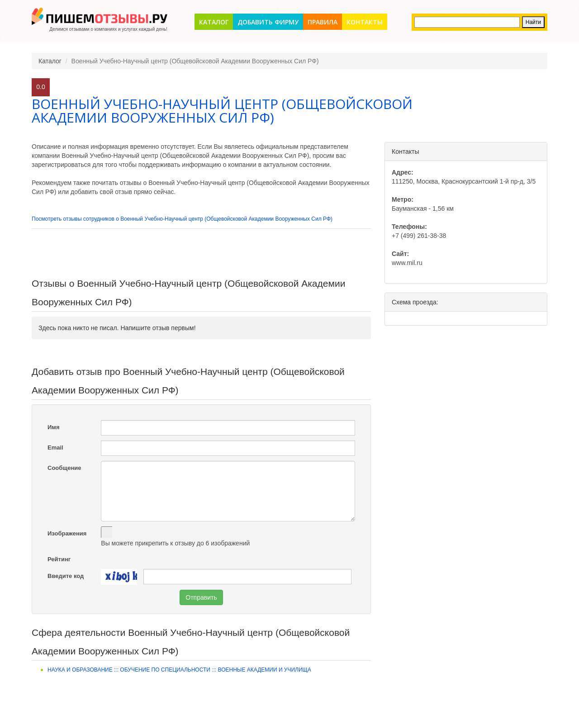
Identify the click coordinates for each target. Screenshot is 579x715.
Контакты (364, 22)
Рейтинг (59, 559)
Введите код (65, 576)
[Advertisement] (201, 253)
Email (55, 447)
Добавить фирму (268, 22)
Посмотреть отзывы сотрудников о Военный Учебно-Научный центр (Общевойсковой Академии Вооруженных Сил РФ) (182, 219)
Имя (53, 427)
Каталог (213, 22)
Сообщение (64, 467)
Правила (322, 22)
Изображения (66, 533)
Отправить (201, 597)
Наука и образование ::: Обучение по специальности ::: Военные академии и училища (179, 670)
